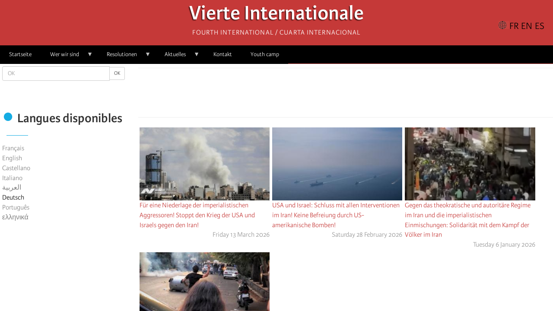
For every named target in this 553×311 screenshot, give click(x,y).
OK (117, 73)
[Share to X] (333, 95)
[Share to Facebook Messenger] (345, 95)
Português (15, 207)
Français (13, 148)
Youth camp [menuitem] (265, 54)
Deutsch (13, 197)
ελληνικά (15, 217)
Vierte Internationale (276, 15)
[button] (369, 95)
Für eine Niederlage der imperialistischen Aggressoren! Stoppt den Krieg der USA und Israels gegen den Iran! (197, 215)
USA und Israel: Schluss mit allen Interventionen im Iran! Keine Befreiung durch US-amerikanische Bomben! (336, 215)
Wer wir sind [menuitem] (67, 57)
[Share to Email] (357, 95)
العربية (11, 187)
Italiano (12, 178)
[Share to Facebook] (321, 95)
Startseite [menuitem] (20, 54)
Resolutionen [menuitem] (124, 57)
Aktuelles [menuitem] (178, 57)
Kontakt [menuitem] (222, 54)
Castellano (16, 168)
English (12, 158)
